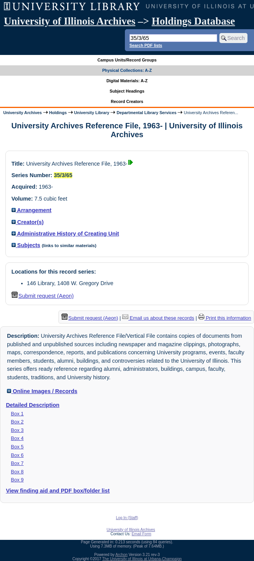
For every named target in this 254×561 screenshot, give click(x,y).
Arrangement (31, 210)
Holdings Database (193, 21)
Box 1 (17, 414)
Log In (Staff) (127, 518)
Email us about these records (158, 318)
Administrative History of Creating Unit (65, 234)
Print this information (224, 318)
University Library (92, 112)
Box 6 (17, 455)
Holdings (58, 112)
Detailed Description (32, 405)
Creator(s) (28, 222)
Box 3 (17, 430)
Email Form (141, 534)
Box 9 (17, 480)
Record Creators (127, 101)
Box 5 (17, 447)
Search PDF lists (145, 45)
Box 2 (17, 422)
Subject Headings (127, 91)
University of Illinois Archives (69, 21)
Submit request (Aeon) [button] (43, 296)
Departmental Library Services (146, 112)
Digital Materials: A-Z (127, 80)
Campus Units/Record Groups (126, 60)
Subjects (26, 245)
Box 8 (17, 472)
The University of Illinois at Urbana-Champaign (142, 559)
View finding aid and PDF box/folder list (58, 491)
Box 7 (17, 463)
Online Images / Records (42, 391)
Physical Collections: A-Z (127, 70)
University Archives (22, 112)
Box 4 (17, 438)
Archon (121, 555)
